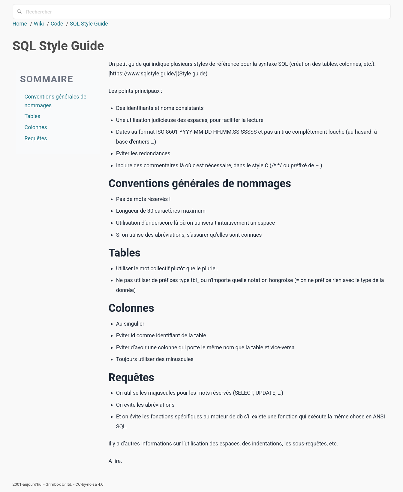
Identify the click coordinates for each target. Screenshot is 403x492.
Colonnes (36, 127)
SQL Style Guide (89, 23)
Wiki (39, 23)
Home (20, 23)
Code (57, 23)
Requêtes (36, 138)
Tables (33, 116)
